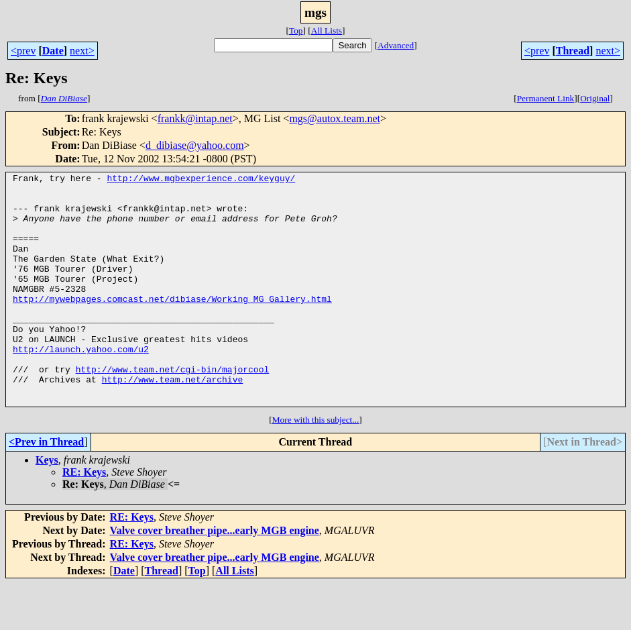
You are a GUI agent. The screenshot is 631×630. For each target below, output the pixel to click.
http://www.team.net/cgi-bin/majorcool (173, 409)
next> (82, 50)
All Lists (326, 30)
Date (53, 50)
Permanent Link (546, 98)
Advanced (396, 45)
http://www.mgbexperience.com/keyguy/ (201, 180)
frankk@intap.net (195, 118)
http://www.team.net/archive (172, 421)
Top (296, 30)
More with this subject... (315, 466)
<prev (23, 50)
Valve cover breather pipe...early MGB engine (214, 576)
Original (595, 98)
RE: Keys (84, 518)
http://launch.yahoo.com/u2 (81, 385)
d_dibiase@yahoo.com (195, 145)
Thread (572, 50)
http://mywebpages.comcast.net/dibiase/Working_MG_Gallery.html (172, 325)
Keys (47, 506)
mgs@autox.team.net (334, 118)
